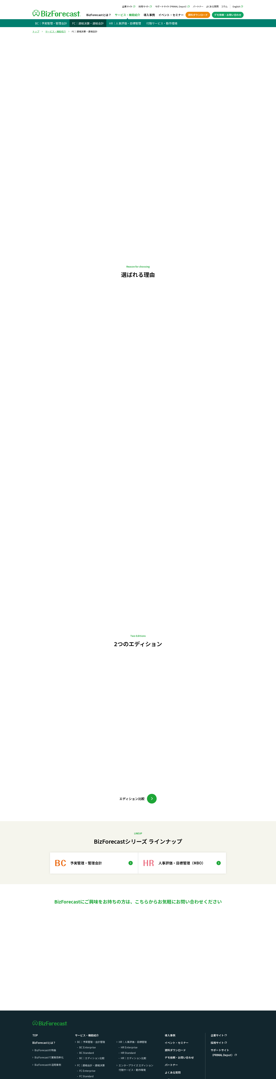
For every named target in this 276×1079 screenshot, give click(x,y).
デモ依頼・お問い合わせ (227, 15)
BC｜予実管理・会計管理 (91, 1042)
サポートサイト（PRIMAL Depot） (171, 6)
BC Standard (86, 1053)
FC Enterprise (87, 1070)
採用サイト (144, 6)
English (236, 6)
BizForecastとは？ (98, 15)
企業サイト (127, 6)
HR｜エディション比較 (133, 1058)
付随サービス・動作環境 (161, 23)
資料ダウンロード (198, 15)
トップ (35, 31)
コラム (224, 6)
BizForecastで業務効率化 (49, 1057)
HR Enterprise (129, 1047)
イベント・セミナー (171, 15)
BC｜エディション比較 (92, 1058)
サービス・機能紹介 (127, 15)
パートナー (198, 6)
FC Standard (86, 1076)
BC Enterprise (87, 1047)
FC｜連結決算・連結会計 (88, 23)
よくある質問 (212, 6)
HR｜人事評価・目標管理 (125, 23)
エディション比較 (132, 798)
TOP (35, 1035)
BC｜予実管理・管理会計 (51, 23)
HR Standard (128, 1053)
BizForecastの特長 (45, 1050)
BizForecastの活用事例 (47, 1065)
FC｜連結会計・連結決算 (91, 1065)
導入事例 (149, 15)
